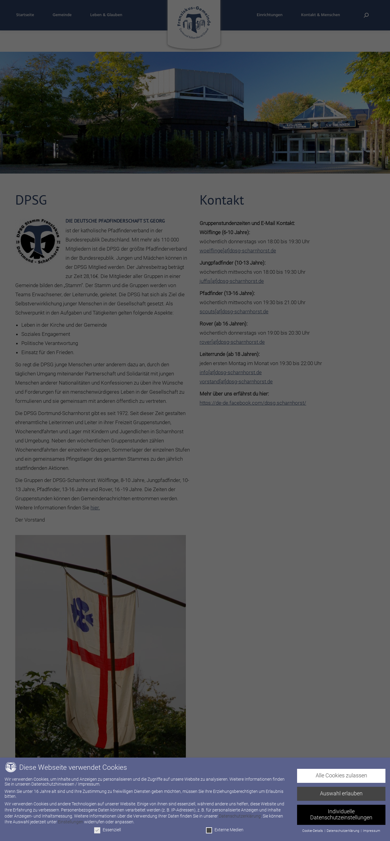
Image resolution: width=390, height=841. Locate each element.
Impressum (371, 831)
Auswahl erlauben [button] (341, 793)
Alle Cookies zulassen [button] (341, 775)
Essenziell (107, 829)
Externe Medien (224, 829)
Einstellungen (70, 821)
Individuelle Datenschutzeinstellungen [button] (341, 814)
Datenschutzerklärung (240, 816)
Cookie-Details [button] (313, 831)
